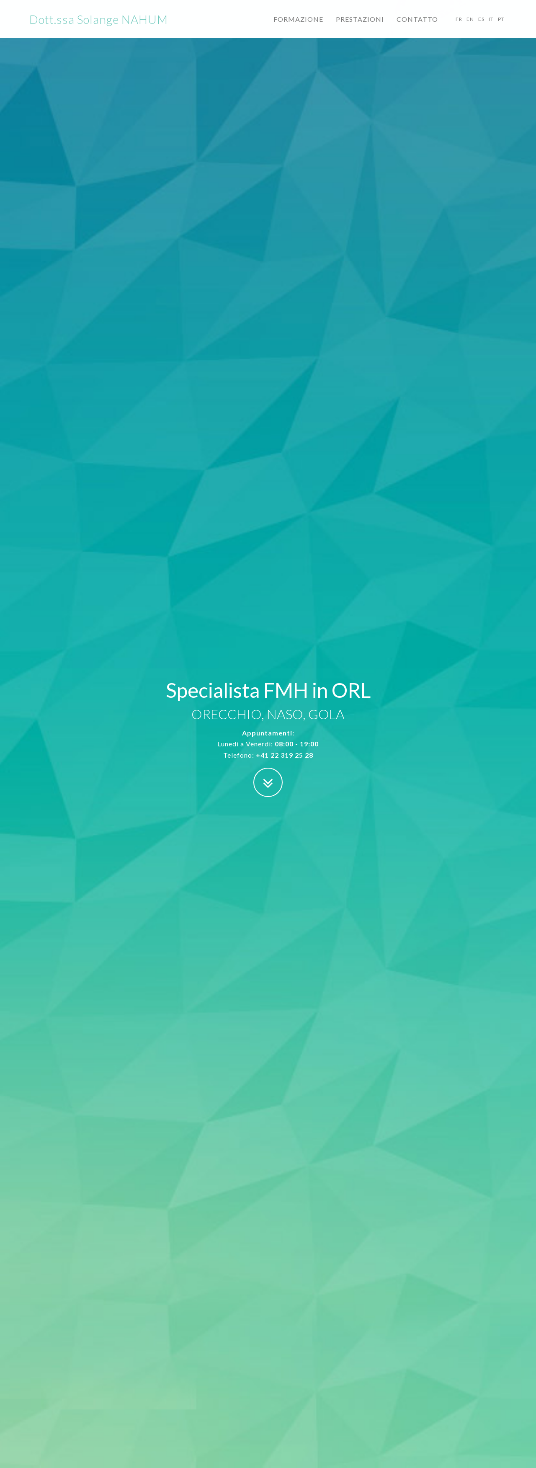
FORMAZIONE (298, 27)
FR (459, 27)
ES (481, 27)
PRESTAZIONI (360, 27)
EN (470, 27)
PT (501, 27)
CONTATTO (417, 27)
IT (491, 27)
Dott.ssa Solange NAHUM (98, 27)
